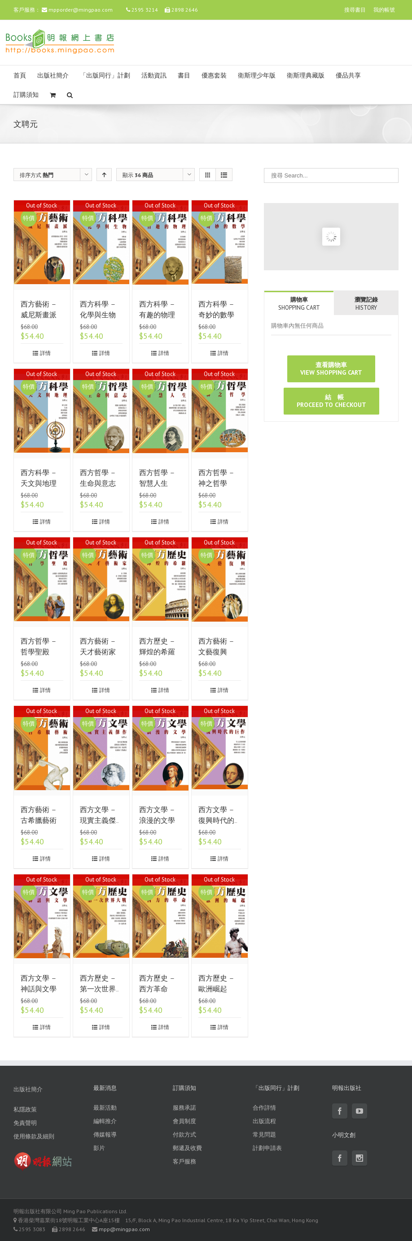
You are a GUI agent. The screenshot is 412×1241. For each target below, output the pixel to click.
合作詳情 (264, 1107)
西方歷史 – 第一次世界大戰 (98, 989)
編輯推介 (105, 1121)
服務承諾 (184, 1107)
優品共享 (348, 75)
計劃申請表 (267, 1148)
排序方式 (36, 175)
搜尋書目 (355, 9)
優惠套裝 (214, 75)
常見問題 (264, 1134)
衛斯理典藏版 (305, 75)
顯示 (138, 175)
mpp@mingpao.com (124, 1229)
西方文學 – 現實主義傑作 (98, 820)
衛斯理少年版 (257, 75)
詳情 (45, 353)
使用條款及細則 (33, 1136)
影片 (99, 1148)
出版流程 (264, 1121)
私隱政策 (25, 1109)
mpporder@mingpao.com (80, 9)
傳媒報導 (105, 1134)
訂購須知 (26, 95)
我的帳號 (384, 9)
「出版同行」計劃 (105, 75)
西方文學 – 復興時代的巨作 (216, 820)
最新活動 (105, 1107)
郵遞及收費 (187, 1148)
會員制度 (184, 1121)
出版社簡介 (53, 75)
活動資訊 (154, 75)
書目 (184, 75)
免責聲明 (25, 1123)
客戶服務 (184, 1161)
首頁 (19, 75)
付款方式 (184, 1134)
